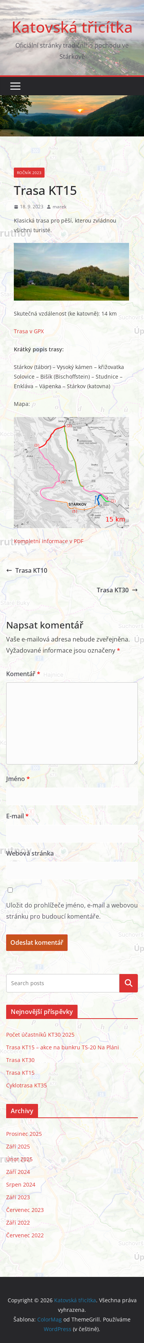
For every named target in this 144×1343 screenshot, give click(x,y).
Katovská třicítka (72, 26)
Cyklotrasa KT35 (26, 1085)
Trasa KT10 (26, 570)
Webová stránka (30, 853)
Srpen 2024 (20, 1184)
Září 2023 (18, 1197)
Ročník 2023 (29, 172)
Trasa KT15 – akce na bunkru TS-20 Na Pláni (62, 1047)
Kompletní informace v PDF (48, 541)
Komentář (23, 674)
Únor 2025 (19, 1159)
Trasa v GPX (29, 331)
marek (59, 206)
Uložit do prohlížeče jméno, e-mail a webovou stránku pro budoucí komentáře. (72, 911)
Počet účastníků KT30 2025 (40, 1034)
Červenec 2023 (25, 1209)
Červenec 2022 (25, 1235)
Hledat (128, 983)
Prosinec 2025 (24, 1133)
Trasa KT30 (117, 590)
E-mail (17, 816)
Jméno (18, 779)
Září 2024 (18, 1171)
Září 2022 (18, 1222)
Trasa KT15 (20, 1072)
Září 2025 (18, 1146)
